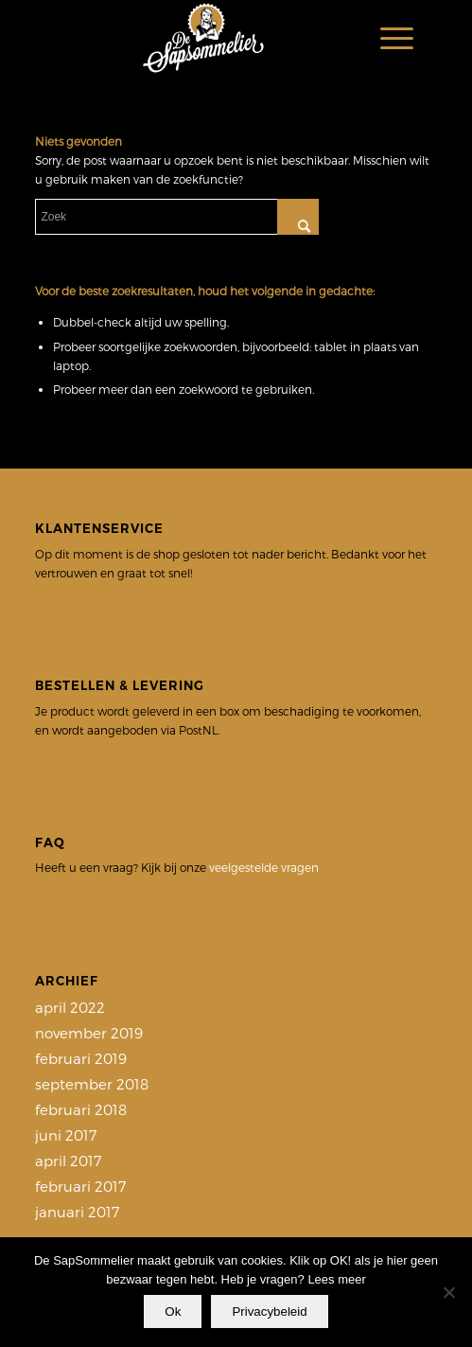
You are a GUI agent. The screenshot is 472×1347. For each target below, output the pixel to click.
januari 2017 (77, 1211)
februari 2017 (80, 1186)
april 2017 (68, 1160)
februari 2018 (81, 1109)
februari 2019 (81, 1058)
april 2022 (70, 1007)
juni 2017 (65, 1134)
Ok (173, 1311)
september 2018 (92, 1083)
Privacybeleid (269, 1311)
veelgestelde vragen (264, 867)
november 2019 (89, 1032)
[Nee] (448, 1292)
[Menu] (387, 38)
